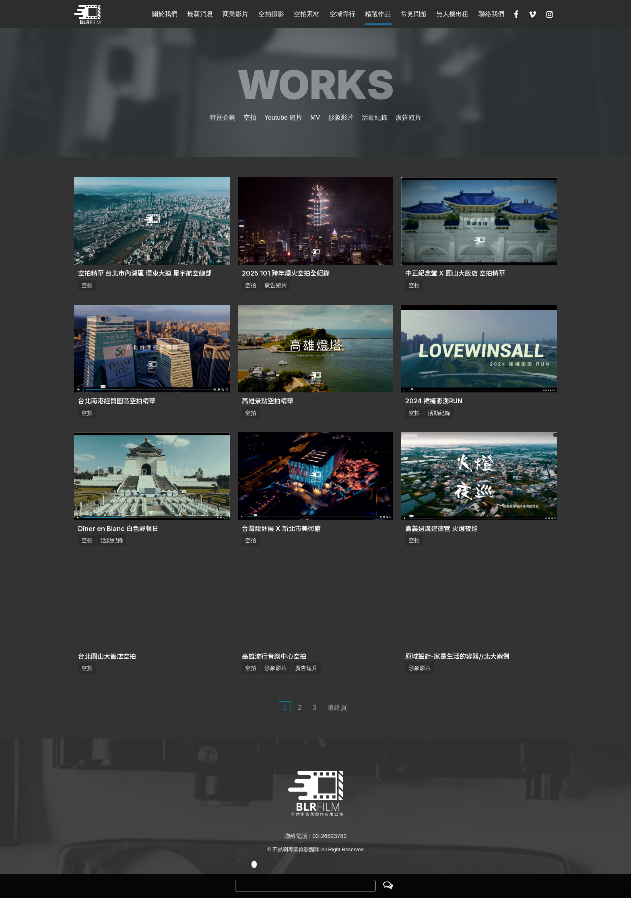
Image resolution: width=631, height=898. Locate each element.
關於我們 (164, 13)
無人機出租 (452, 13)
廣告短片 (408, 117)
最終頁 (337, 707)
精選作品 (378, 13)
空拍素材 (307, 13)
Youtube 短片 (283, 117)
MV (315, 117)
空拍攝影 (271, 13)
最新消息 (200, 13)
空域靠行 (342, 13)
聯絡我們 (491, 13)
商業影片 (235, 13)
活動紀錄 (375, 117)
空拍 (249, 117)
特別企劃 (222, 117)
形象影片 (341, 117)
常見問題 (414, 13)
